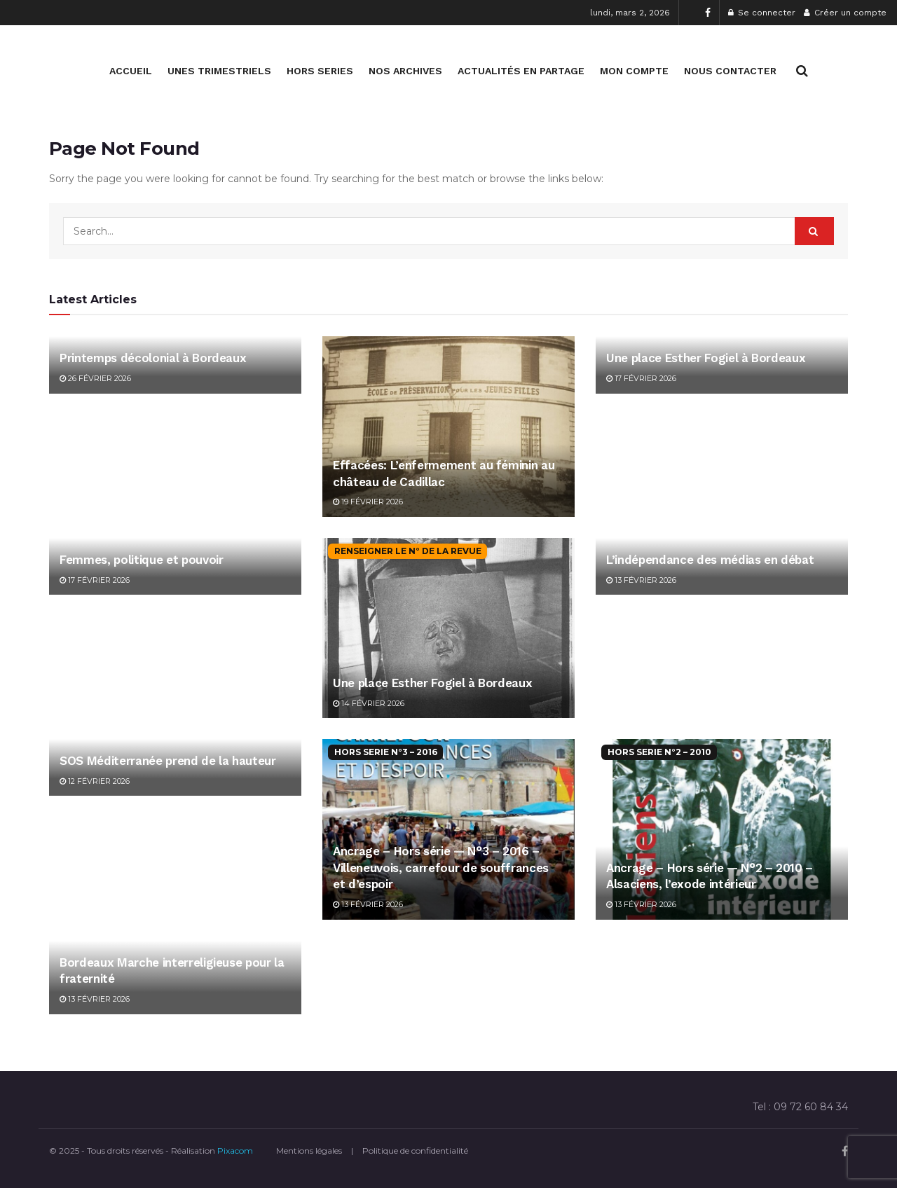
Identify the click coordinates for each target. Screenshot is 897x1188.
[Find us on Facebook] (845, 1151)
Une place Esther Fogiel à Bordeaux (705, 358)
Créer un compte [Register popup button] (845, 13)
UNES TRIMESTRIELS (219, 70)
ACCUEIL (130, 70)
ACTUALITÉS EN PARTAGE (521, 70)
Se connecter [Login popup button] (761, 13)
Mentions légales (309, 1150)
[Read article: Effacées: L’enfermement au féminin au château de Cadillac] (448, 426)
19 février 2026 (368, 501)
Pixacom (235, 1150)
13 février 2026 (641, 580)
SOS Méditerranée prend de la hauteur (168, 761)
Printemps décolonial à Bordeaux (153, 358)
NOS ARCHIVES (405, 70)
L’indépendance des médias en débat (710, 560)
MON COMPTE (634, 70)
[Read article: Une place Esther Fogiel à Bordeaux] (448, 628)
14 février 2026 (368, 703)
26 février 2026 (95, 378)
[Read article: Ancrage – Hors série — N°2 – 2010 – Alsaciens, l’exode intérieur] (722, 829)
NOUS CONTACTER (730, 70)
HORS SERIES (320, 70)
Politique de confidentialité (415, 1150)
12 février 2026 (95, 781)
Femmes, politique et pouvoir (141, 560)
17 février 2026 (641, 378)
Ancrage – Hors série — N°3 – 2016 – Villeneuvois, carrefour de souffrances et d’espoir (441, 868)
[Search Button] (802, 70)
